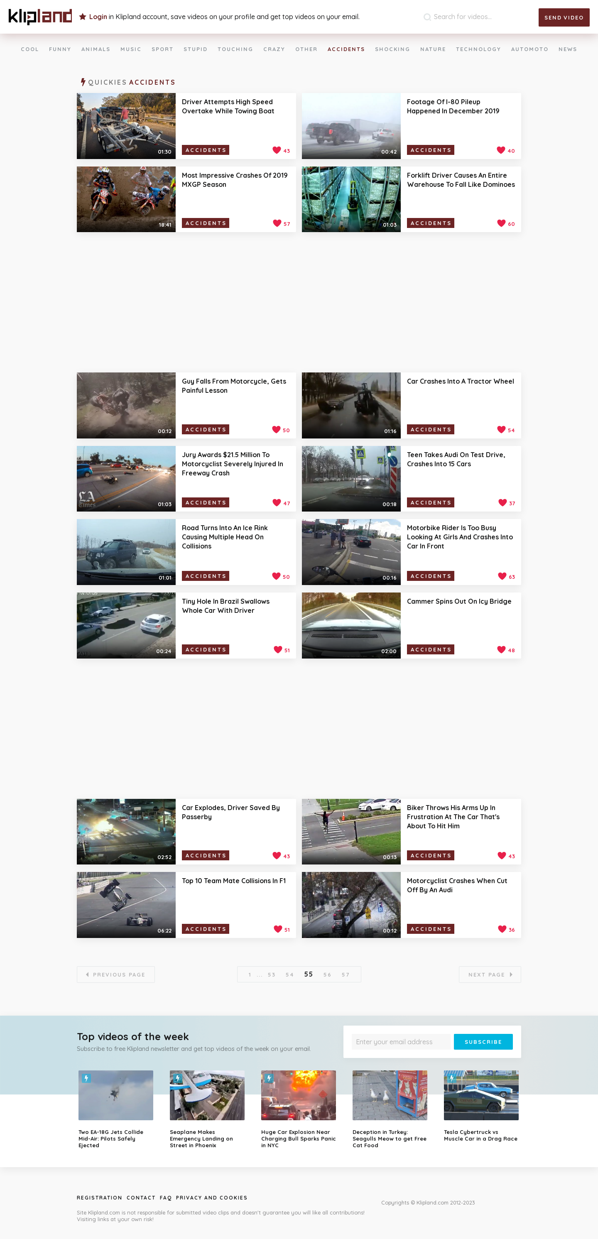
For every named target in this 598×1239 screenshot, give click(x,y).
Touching (235, 49)
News (568, 49)
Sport (163, 49)
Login (98, 16)
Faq (166, 1198)
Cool (30, 49)
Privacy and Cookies (212, 1198)
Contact (141, 1198)
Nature (433, 49)
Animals (95, 49)
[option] (118, 1109)
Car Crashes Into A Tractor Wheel (460, 381)
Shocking (392, 49)
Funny (60, 49)
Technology (478, 49)
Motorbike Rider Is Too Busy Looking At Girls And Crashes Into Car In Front (460, 537)
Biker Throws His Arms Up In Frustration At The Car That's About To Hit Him (453, 816)
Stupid (196, 49)
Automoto (530, 49)
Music (131, 49)
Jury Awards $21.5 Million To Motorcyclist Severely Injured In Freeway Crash (232, 464)
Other (306, 49)
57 (346, 974)
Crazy (274, 49)
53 (272, 974)
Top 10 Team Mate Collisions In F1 (234, 881)
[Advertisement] (299, 302)
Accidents (346, 49)
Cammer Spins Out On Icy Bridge (459, 601)
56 (328, 974)
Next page (486, 974)
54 (290, 974)
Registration (100, 1198)
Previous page (119, 974)
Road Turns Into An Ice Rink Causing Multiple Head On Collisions (225, 537)
